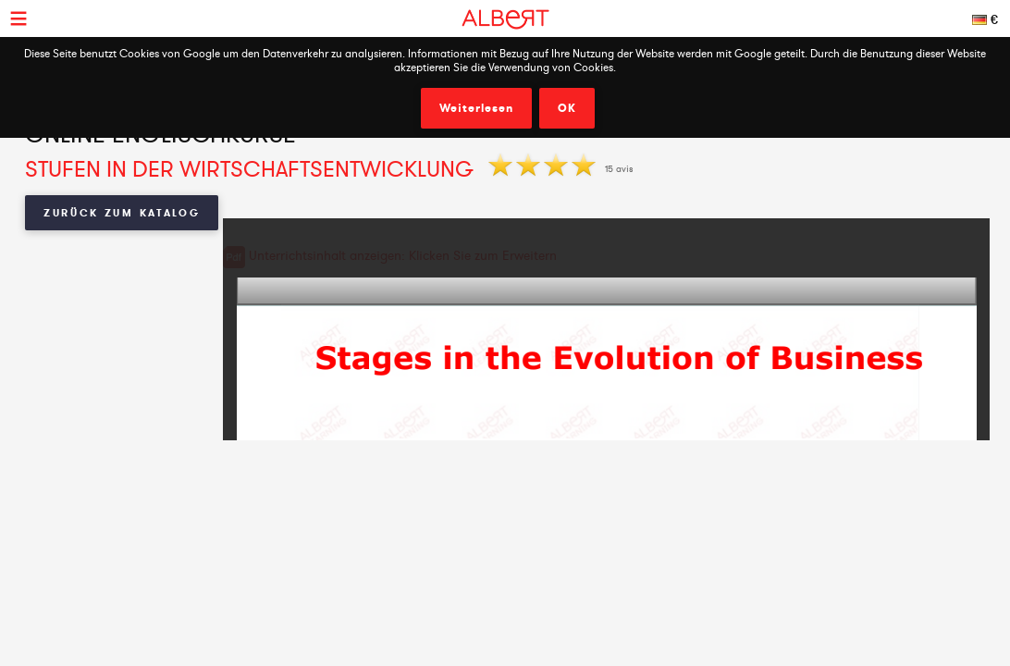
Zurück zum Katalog (122, 212)
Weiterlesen (476, 108)
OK (567, 108)
